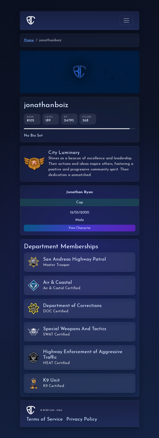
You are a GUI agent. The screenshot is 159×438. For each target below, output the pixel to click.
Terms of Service (44, 419)
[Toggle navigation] (126, 20)
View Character (80, 228)
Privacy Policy (81, 419)
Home (29, 40)
